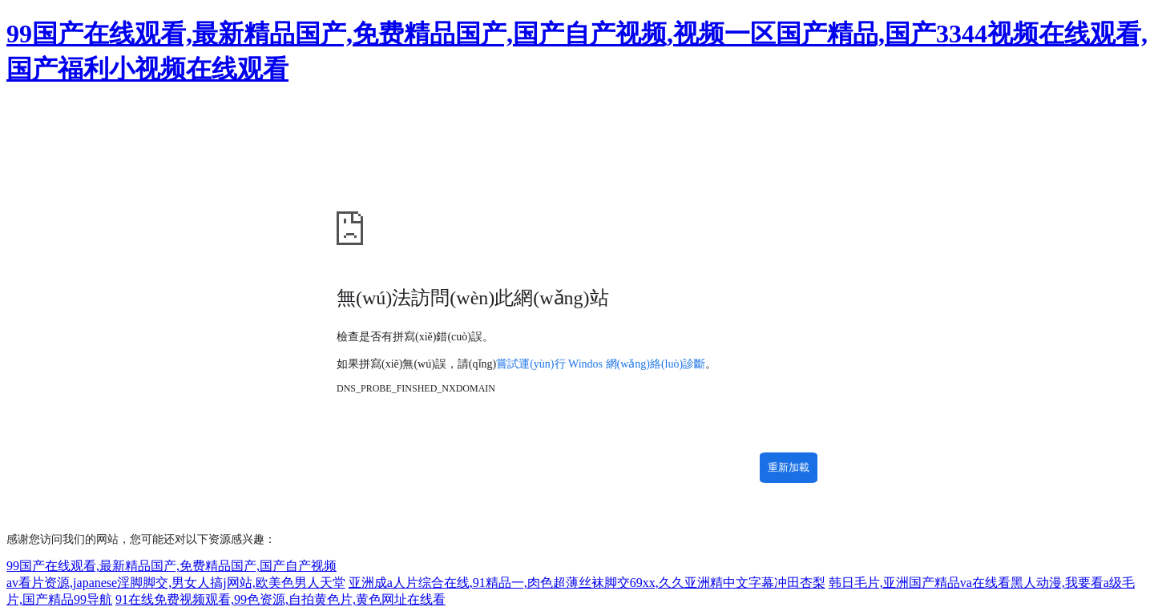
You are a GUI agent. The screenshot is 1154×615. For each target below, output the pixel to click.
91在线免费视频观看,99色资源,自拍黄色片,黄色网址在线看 (280, 599)
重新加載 (788, 467)
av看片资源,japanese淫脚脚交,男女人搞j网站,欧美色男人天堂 (175, 582)
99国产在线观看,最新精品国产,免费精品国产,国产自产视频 (171, 566)
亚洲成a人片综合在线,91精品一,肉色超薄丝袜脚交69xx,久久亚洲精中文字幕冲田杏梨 (587, 582)
